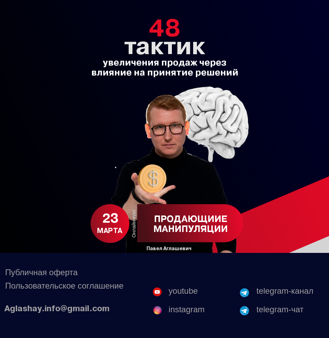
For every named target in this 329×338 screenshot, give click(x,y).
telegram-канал (285, 290)
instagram (186, 309)
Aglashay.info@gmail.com (56, 308)
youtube (183, 290)
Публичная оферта (41, 272)
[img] (244, 310)
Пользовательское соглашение (64, 285)
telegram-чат (280, 309)
